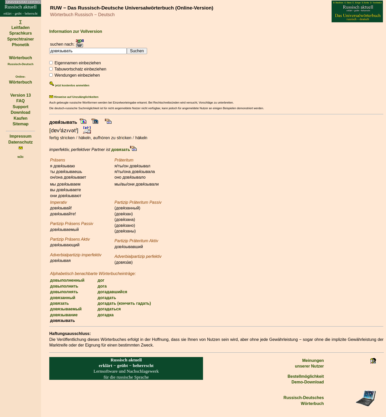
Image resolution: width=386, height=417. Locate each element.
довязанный (62, 298)
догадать (107, 298)
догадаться (109, 309)
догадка (106, 315)
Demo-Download (308, 382)
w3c (20, 157)
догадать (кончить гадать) (124, 303)
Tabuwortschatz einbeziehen (80, 69)
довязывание (64, 315)
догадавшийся (112, 292)
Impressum (20, 136)
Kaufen (20, 118)
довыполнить (64, 286)
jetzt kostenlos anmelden (69, 85)
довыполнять (64, 292)
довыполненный (67, 280)
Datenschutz (20, 142)
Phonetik (20, 45)
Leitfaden (20, 27)
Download (20, 112)
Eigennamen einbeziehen (77, 63)
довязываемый (66, 309)
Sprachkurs (20, 33)
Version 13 (20, 95)
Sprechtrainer (20, 39)
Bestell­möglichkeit (305, 376)
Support (20, 107)
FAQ (20, 101)
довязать (120, 149)
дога (102, 286)
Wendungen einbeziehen (77, 75)
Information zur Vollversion (75, 31)
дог (101, 280)
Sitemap (20, 124)
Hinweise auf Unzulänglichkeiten (74, 96)
